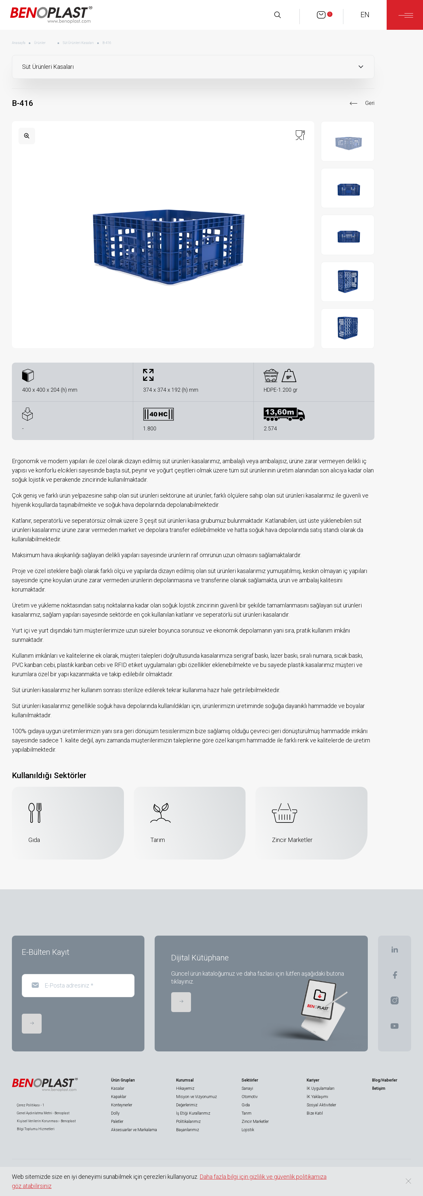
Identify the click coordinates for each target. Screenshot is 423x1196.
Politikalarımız (188, 1121)
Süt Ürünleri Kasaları (78, 43)
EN (365, 15)
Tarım (246, 1113)
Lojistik (248, 1130)
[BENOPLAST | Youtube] (395, 1028)
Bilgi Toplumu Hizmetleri (36, 1129)
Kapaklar (118, 1096)
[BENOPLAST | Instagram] (395, 1002)
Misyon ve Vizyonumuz (196, 1096)
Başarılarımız (187, 1130)
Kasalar (117, 1088)
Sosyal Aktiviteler (321, 1105)
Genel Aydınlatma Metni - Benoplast (43, 1113)
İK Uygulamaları (320, 1088)
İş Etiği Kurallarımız (193, 1113)
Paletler (117, 1121)
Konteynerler (121, 1105)
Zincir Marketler (255, 1121)
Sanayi (247, 1088)
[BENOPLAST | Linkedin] (395, 952)
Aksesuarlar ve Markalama (134, 1130)
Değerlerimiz (186, 1105)
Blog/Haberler (384, 1080)
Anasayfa (18, 43)
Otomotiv (250, 1096)
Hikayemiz (185, 1088)
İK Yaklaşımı (317, 1096)
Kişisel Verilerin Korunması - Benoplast (46, 1121)
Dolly (115, 1113)
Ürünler (40, 43)
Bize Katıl (315, 1113)
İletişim (378, 1088)
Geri (369, 103)
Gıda (246, 1105)
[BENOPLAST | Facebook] (395, 977)
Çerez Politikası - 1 (30, 1105)
